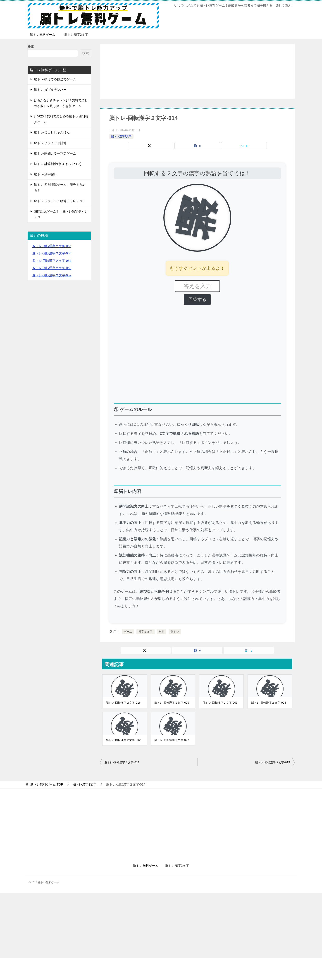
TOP (46, 784)
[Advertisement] (197, 71)
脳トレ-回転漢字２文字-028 (268, 702)
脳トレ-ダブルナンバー (50, 89)
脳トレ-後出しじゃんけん (52, 132)
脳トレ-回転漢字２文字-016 (123, 702)
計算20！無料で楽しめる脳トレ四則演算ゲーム (61, 119)
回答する (197, 299)
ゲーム (128, 631)
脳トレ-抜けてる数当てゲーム (55, 79)
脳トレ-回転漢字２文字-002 (123, 740)
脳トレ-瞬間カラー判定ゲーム (55, 153)
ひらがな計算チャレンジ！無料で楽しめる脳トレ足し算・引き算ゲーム (61, 103)
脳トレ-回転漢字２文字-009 (220, 702)
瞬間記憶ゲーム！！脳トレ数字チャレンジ (61, 214)
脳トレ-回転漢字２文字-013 (122, 762)
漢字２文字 (145, 631)
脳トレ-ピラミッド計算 (50, 143)
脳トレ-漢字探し (45, 174)
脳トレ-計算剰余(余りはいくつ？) (57, 164)
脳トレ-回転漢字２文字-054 (52, 261)
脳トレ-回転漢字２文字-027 (171, 740)
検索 (31, 46)
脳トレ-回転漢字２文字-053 (52, 268)
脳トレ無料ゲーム (42, 34)
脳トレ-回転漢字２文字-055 (52, 253)
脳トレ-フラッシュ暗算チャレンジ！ (60, 201)
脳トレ (175, 631)
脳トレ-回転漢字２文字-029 (171, 702)
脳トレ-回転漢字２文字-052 (52, 275)
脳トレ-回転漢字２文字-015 (272, 762)
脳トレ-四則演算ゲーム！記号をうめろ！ (60, 187)
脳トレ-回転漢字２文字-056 (52, 246)
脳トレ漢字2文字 (76, 34)
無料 (161, 631)
